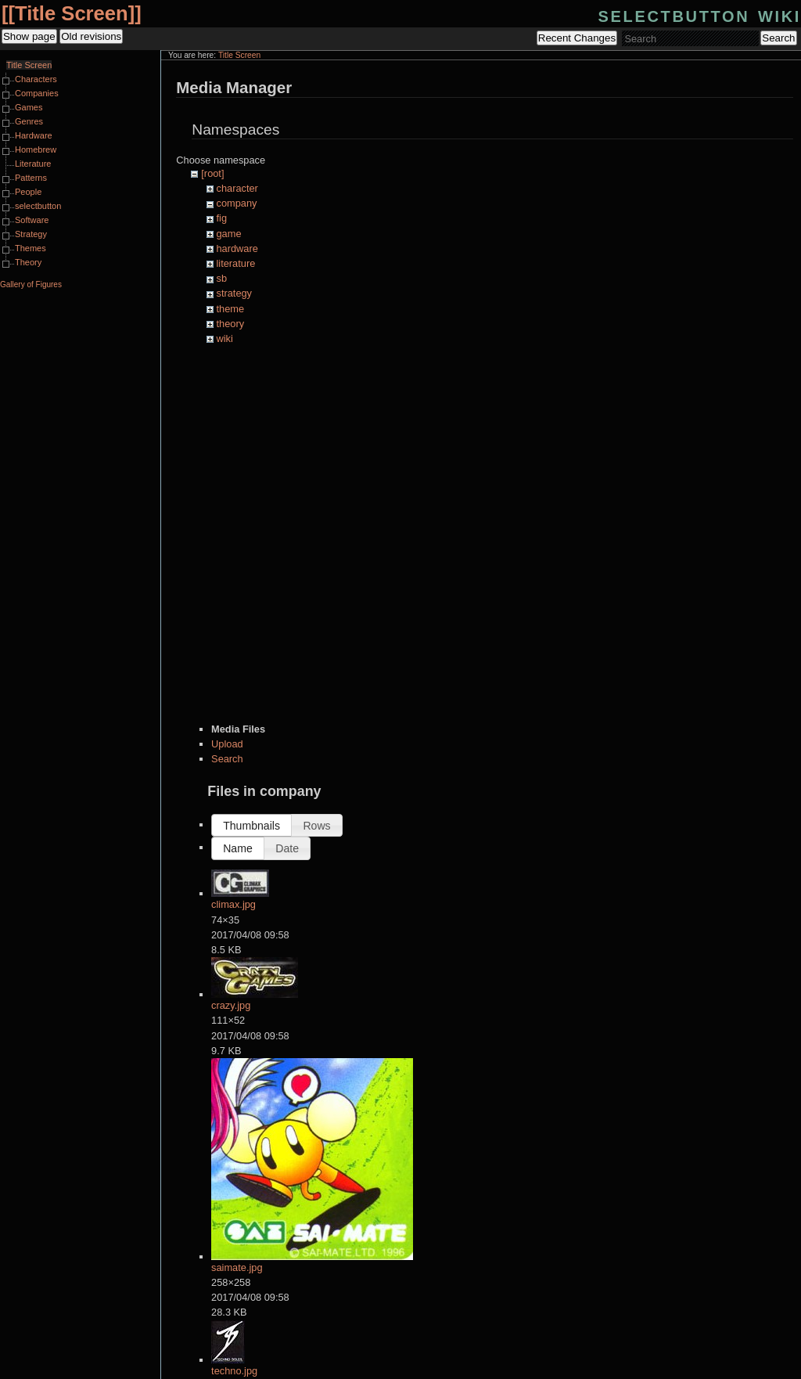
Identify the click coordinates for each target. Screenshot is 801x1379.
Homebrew (35, 149)
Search (778, 38)
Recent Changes (577, 38)
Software (31, 220)
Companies (37, 93)
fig (222, 218)
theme (231, 309)
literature (236, 263)
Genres (29, 121)
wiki (225, 338)
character (237, 188)
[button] (251, 825)
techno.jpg (234, 1371)
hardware (237, 248)
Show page (29, 36)
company (237, 203)
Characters (36, 79)
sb (222, 278)
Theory (28, 262)
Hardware (33, 135)
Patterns (31, 177)
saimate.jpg (236, 1267)
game (229, 233)
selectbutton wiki (699, 14)
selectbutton (38, 206)
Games (28, 107)
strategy (235, 293)
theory (231, 323)
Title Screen (71, 13)
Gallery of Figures (31, 284)
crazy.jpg (230, 1005)
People (28, 191)
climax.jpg (233, 904)
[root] (212, 173)
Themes (30, 248)
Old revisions (91, 36)
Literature (33, 163)
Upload (227, 744)
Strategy (31, 234)
